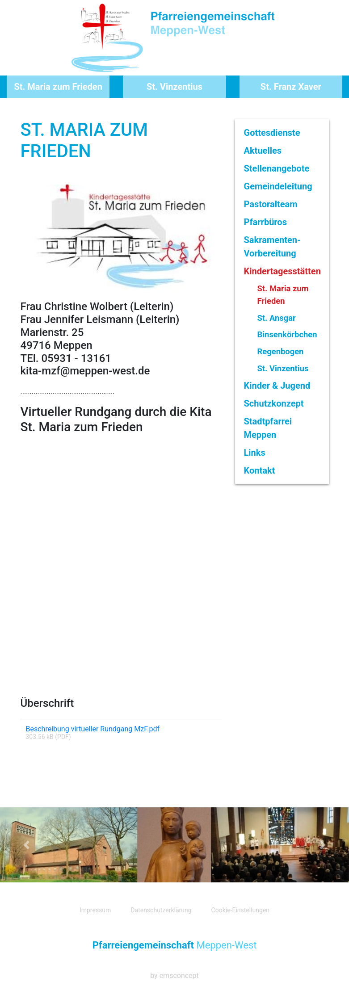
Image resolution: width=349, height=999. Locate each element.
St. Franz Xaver (291, 86)
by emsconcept (174, 975)
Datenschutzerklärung (160, 910)
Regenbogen (280, 351)
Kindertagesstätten (282, 271)
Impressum (95, 910)
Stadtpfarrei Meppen (268, 428)
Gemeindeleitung (278, 186)
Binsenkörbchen (287, 334)
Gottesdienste (272, 132)
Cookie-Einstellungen (240, 910)
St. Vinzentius (174, 86)
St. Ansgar (276, 318)
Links (254, 452)
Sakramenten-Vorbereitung (272, 247)
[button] (26, 844)
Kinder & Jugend (277, 385)
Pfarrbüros (265, 222)
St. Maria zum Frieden (58, 86)
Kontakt (259, 470)
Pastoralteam (271, 204)
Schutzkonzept (274, 403)
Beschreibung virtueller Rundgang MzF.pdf (93, 729)
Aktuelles (263, 150)
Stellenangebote (277, 168)
